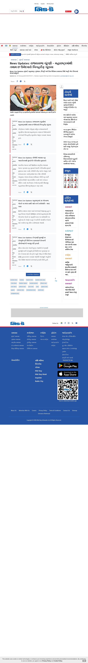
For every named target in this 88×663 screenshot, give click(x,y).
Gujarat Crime (29, 280)
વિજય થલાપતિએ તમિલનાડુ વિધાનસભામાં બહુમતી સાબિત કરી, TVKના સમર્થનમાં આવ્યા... (70, 159)
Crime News (14, 283)
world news (41, 290)
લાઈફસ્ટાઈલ (40, 46)
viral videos (13, 286)
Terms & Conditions (55, 410)
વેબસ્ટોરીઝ (50, 46)
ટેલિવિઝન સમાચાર (32, 348)
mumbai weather (34, 283)
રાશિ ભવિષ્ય (75, 46)
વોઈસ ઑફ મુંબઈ (59, 50)
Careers (34, 410)
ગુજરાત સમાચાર (15, 339)
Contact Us (66, 410)
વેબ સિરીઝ (30, 345)
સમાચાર (15, 46)
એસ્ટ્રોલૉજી (65, 339)
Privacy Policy (43, 410)
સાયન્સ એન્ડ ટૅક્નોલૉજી (69, 348)
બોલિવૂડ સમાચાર (31, 336)
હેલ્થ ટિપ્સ (65, 342)
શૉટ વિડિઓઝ (46, 50)
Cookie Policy (58, 661)
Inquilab (43, 3)
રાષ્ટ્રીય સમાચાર (16, 342)
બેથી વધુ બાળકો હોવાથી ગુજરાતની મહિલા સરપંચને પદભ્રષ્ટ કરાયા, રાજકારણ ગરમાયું (43, 54)
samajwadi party (15, 293)
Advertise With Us (24, 410)
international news (31, 290)
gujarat (12, 290)
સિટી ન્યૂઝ (13, 50)
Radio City (39, 381)
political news (22, 286)
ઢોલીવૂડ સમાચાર (31, 339)
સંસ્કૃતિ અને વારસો (67, 358)
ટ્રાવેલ (64, 351)
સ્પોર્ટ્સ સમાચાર (68, 257)
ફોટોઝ (59, 46)
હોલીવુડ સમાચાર (31, 342)
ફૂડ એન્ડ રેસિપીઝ (67, 345)
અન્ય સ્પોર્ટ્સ (44, 339)
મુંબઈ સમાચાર (24, 60)
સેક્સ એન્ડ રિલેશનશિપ (69, 336)
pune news (30, 286)
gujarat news (44, 286)
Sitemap (74, 410)
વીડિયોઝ (66, 46)
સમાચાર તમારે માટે (25, 50)
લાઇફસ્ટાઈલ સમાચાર (70, 282)
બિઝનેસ (84, 46)
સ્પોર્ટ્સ (31, 46)
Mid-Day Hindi (50, 3)
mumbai (22, 280)
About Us (13, 410)
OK (84, 660)
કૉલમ (36, 50)
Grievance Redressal (44, 413)
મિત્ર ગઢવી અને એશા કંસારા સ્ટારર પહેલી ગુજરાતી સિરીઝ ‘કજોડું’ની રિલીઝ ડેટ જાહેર (70, 105)
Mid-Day (37, 3)
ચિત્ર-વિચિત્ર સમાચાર (17, 348)
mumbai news (14, 280)
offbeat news (43, 283)
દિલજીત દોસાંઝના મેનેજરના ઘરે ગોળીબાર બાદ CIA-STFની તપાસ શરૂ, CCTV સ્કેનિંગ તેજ (71, 242)
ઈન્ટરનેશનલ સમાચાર (17, 345)
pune (37, 286)
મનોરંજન (23, 46)
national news (20, 290)
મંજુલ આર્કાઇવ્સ (73, 50)
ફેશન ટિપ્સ (65, 355)
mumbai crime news (40, 280)
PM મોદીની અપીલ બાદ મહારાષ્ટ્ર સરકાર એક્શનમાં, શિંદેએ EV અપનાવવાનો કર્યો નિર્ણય (70, 119)
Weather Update (23, 283)
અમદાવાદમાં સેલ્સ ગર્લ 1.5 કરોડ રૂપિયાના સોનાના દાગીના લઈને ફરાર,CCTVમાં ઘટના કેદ (70, 218)
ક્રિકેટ (42, 336)
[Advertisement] (44, 28)
